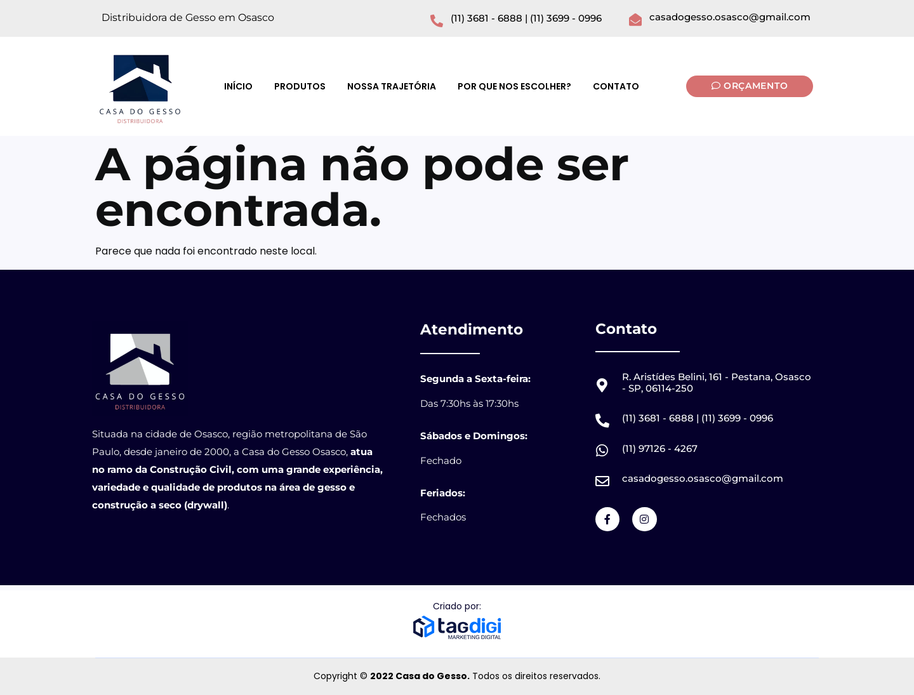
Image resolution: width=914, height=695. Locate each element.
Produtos (300, 86)
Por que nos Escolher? (514, 86)
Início (238, 86)
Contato (616, 86)
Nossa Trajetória (391, 86)
